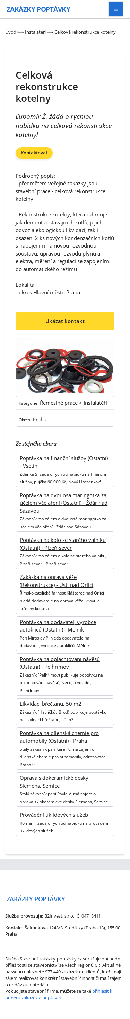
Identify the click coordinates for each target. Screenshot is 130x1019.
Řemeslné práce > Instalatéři (73, 402)
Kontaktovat (34, 153)
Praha (39, 419)
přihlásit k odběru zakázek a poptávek (58, 994)
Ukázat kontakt (65, 321)
